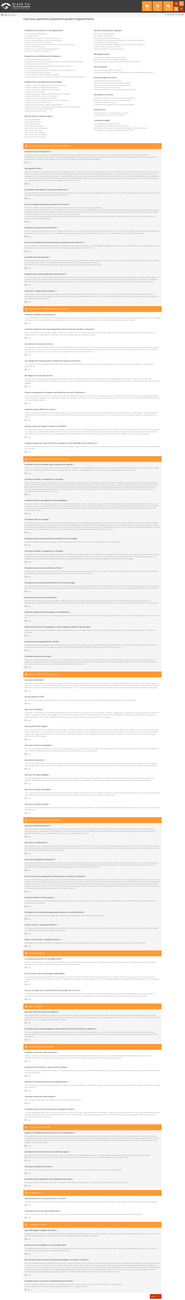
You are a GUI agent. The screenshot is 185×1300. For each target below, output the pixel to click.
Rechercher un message (175, 14)
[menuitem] (176, 3)
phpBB (27, 383)
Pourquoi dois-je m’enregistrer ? (36, 34)
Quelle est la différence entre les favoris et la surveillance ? (115, 98)
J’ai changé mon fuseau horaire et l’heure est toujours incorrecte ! (48, 66)
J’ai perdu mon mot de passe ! (35, 47)
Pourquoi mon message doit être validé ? (39, 109)
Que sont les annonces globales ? (37, 128)
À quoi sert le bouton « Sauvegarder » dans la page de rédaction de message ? (53, 107)
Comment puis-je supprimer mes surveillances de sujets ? (114, 104)
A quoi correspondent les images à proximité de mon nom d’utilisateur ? (50, 70)
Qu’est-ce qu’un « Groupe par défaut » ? (108, 47)
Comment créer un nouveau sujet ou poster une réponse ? (46, 85)
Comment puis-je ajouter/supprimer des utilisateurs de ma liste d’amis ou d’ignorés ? (124, 72)
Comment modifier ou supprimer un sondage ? (41, 96)
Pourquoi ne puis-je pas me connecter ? (39, 42)
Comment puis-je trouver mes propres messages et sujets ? (115, 89)
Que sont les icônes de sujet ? (35, 137)
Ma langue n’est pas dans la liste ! (37, 68)
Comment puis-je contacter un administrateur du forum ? (114, 130)
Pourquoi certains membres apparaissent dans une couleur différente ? (119, 44)
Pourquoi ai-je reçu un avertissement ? (38, 102)
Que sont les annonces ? (33, 130)
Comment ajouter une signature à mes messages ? (43, 89)
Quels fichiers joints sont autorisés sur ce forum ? (111, 113)
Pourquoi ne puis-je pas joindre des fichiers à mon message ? (47, 100)
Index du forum (9, 15)
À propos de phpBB (81, 1236)
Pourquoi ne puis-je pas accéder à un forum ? (41, 98)
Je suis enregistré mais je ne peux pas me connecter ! (44, 40)
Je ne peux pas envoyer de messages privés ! (110, 57)
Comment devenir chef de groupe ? (106, 42)
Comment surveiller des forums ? (106, 102)
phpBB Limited (82, 1234)
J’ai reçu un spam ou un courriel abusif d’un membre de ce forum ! (117, 62)
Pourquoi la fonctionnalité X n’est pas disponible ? (112, 126)
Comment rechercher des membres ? (107, 87)
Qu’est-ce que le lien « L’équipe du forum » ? (109, 49)
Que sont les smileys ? (33, 124)
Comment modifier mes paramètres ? (38, 59)
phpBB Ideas (131, 1248)
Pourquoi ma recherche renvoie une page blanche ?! (112, 85)
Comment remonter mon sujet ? (36, 111)
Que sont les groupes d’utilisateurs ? (107, 38)
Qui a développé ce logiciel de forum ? (107, 124)
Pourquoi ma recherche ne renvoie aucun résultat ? (112, 83)
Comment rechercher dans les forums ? (108, 81)
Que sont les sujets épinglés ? (35, 132)
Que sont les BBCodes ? (33, 120)
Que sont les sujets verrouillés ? (36, 135)
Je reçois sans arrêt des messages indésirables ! (111, 59)
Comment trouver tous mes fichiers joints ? (109, 115)
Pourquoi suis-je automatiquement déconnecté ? (42, 49)
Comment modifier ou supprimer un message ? (41, 87)
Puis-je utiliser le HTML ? (33, 122)
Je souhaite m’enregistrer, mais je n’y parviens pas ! (43, 38)
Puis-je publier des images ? (35, 126)
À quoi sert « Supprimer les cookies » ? (38, 51)
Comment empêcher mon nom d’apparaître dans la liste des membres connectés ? (54, 62)
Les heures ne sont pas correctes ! (37, 64)
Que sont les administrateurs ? (105, 34)
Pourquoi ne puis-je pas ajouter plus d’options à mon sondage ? (47, 94)
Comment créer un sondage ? (35, 92)
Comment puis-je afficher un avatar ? (38, 72)
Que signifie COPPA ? (32, 36)
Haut (29, 163)
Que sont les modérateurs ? (104, 36)
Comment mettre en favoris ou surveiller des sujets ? (113, 100)
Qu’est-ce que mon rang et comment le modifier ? (42, 74)
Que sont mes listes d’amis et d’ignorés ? (108, 70)
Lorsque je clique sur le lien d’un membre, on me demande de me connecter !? (55, 77)
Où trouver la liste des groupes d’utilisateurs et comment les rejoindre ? (119, 40)
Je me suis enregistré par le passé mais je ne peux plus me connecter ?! (50, 44)
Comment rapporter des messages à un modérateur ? (44, 105)
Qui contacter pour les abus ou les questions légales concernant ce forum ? (121, 128)
